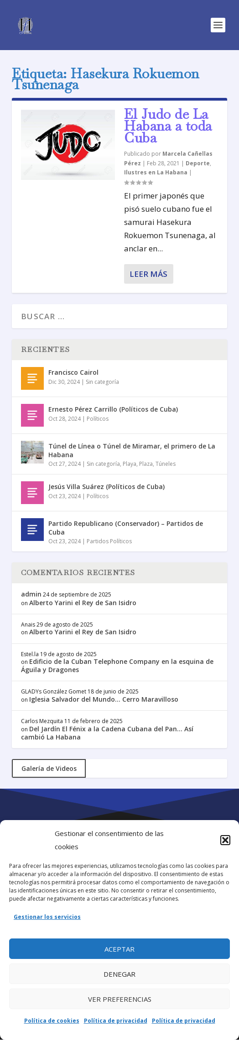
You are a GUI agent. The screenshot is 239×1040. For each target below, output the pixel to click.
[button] (225, 840)
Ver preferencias (119, 999)
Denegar (119, 974)
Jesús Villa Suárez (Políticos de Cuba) (106, 486)
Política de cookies (51, 1021)
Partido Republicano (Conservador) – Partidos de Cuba (125, 527)
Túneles (166, 464)
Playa (129, 464)
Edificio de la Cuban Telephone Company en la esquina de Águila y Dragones (117, 665)
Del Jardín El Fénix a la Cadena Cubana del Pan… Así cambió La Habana (107, 732)
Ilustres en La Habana (155, 172)
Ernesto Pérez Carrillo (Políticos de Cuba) (113, 409)
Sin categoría (102, 382)
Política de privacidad (115, 1021)
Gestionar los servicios (47, 917)
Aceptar (119, 948)
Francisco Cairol (73, 372)
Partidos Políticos (109, 541)
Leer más (148, 274)
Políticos (98, 419)
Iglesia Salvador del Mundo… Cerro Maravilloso (103, 699)
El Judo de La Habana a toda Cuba (168, 126)
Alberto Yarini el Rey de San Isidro (82, 602)
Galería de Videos (49, 768)
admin (31, 594)
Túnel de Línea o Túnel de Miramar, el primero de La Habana (131, 450)
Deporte (198, 163)
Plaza (146, 464)
